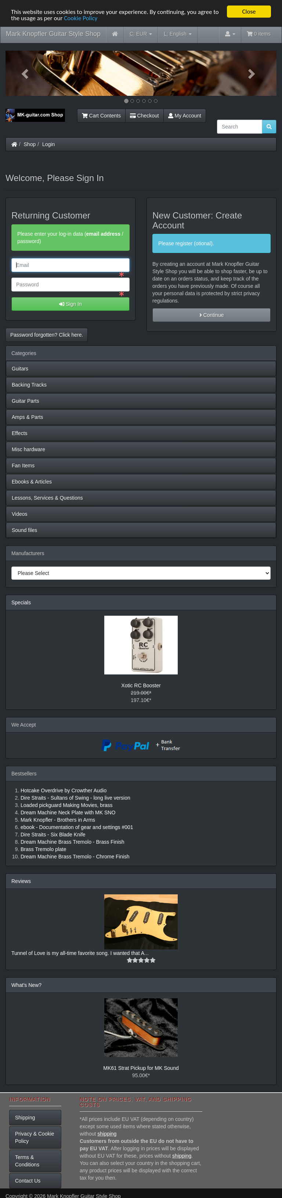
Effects (20, 433)
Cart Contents (101, 116)
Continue (211, 315)
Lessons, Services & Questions (47, 497)
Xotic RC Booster (140, 685)
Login (48, 144)
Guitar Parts (25, 400)
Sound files (24, 530)
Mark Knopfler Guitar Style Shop (53, 33)
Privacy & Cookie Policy (34, 1137)
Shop (30, 144)
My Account (184, 116)
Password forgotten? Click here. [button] (46, 334)
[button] (26, 73)
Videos (20, 514)
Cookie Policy (80, 18)
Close (249, 11)
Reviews (21, 881)
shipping (106, 1134)
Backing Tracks (29, 384)
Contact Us (27, 1181)
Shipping (25, 1118)
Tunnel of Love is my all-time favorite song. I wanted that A (77, 953)
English (177, 34)
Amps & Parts (27, 417)
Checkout (144, 116)
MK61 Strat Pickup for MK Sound (140, 1068)
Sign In (70, 304)
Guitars (20, 368)
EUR (141, 34)
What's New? (26, 985)
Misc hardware (28, 449)
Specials (21, 602)
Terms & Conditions (27, 1161)
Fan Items (23, 465)
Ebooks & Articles (32, 481)
